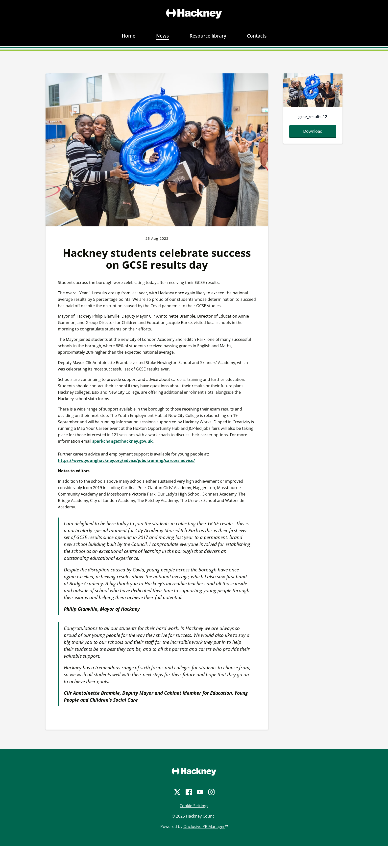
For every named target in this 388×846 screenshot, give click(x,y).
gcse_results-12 (312, 116)
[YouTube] (199, 792)
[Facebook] (188, 792)
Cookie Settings (194, 805)
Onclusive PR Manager (204, 826)
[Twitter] (177, 792)
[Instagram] (211, 792)
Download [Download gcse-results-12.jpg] (312, 131)
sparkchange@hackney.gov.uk (122, 441)
